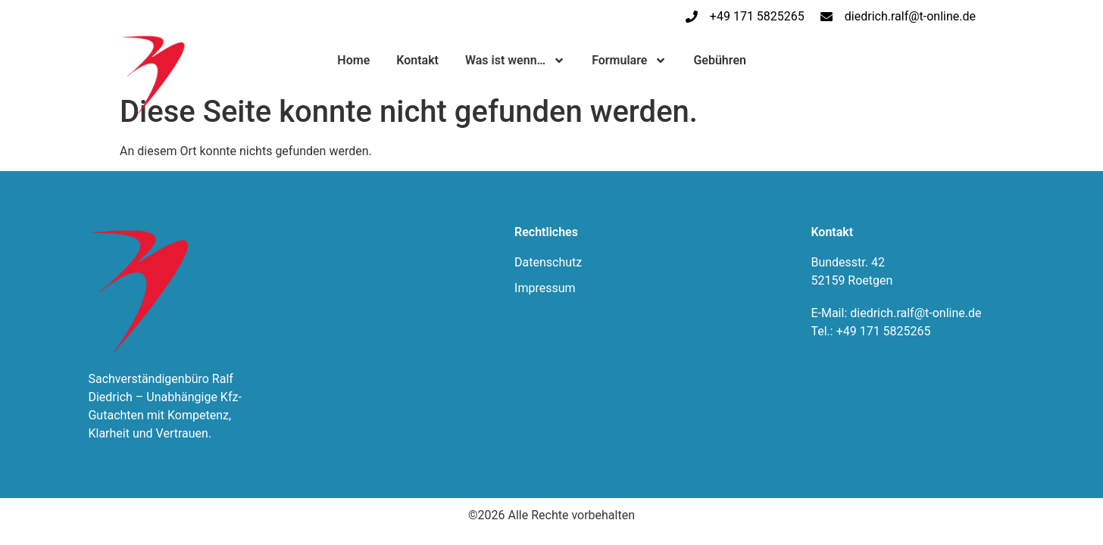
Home (353, 60)
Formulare (629, 60)
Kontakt (417, 60)
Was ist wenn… (515, 60)
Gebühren (719, 60)
